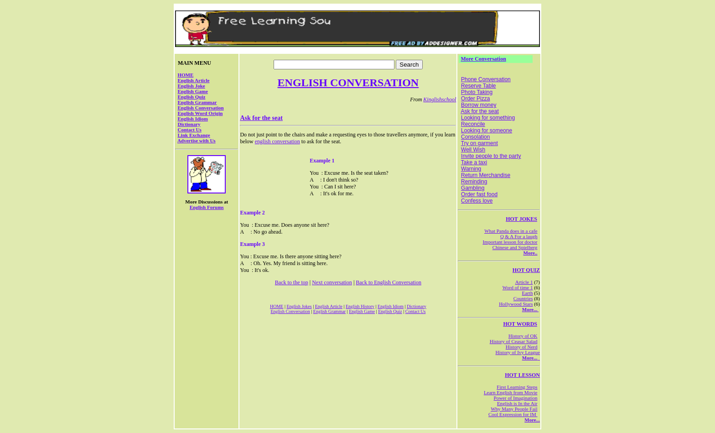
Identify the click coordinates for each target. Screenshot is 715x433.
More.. (530, 253)
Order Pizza (475, 98)
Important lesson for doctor (509, 242)
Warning (471, 169)
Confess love (476, 201)
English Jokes (298, 306)
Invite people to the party (491, 156)
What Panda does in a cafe (510, 231)
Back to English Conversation (388, 282)
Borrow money (478, 105)
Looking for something (488, 118)
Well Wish (473, 149)
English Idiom (193, 118)
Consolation (475, 137)
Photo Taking (476, 92)
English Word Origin (200, 113)
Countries (523, 298)
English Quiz (192, 96)
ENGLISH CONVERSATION (348, 83)
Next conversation (332, 282)
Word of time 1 (518, 287)
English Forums (207, 207)
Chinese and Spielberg (515, 247)
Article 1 (524, 282)
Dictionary (189, 124)
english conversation (277, 141)
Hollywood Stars (516, 304)
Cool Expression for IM (513, 414)
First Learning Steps (517, 387)
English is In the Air (517, 403)
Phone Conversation (486, 79)
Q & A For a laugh (519, 236)
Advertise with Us (196, 140)
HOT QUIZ (526, 270)
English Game (193, 91)
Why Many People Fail (514, 409)
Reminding (474, 181)
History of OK (523, 336)
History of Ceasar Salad (514, 341)
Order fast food (479, 194)
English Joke (191, 86)
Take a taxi (474, 162)
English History (360, 306)
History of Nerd (522, 347)
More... (530, 309)
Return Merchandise (485, 175)
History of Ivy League (518, 352)
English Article (194, 80)
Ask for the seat (261, 118)
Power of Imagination (516, 398)
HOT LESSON (522, 375)
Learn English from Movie (511, 392)
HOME (186, 75)
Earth (527, 293)
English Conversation (201, 107)
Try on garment (479, 143)
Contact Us (190, 129)
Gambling (472, 188)
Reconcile (473, 124)
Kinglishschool (439, 99)
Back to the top (291, 282)
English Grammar (197, 102)
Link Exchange (194, 135)
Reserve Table (478, 86)
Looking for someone (486, 130)
